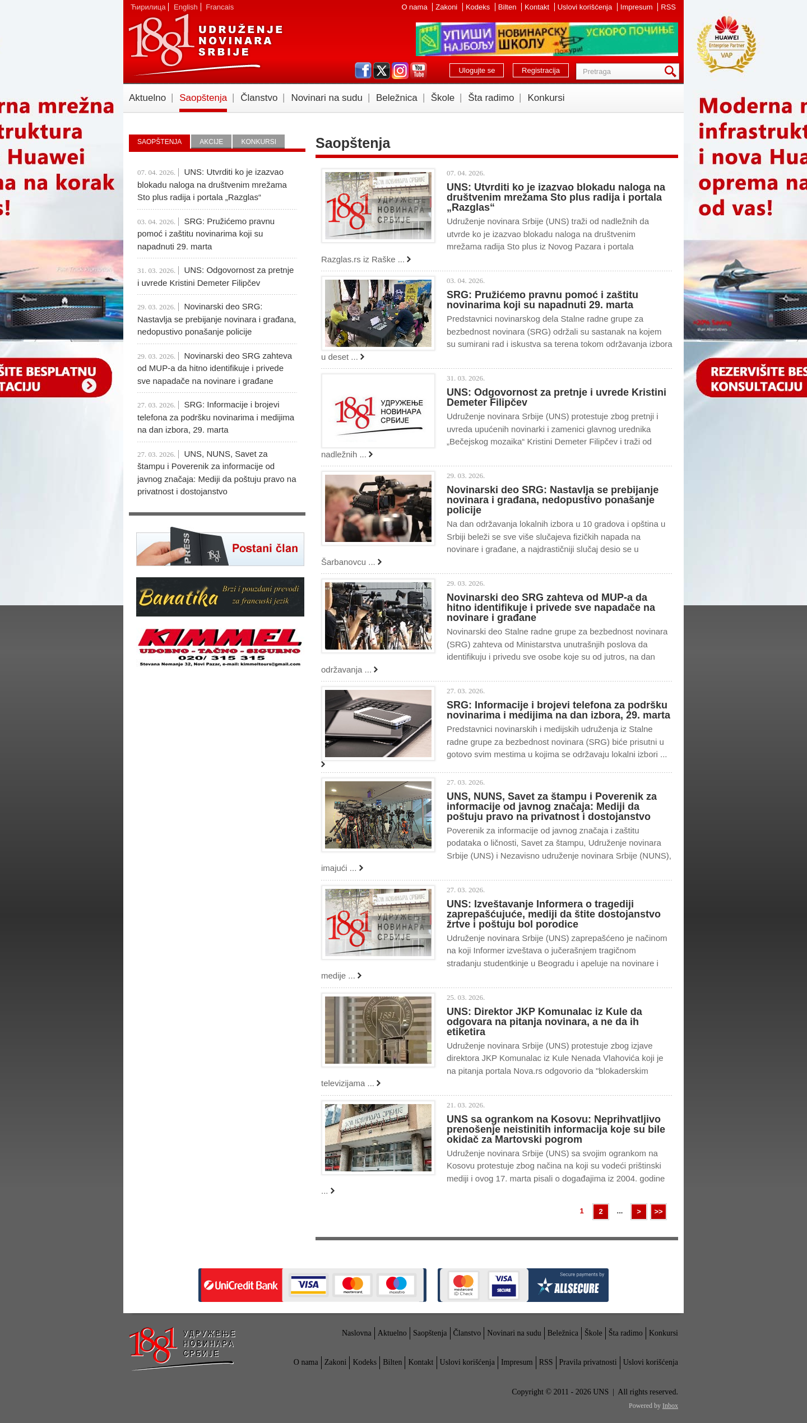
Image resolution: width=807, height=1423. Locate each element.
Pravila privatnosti (588, 1362)
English (186, 7)
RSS (668, 7)
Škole (443, 97)
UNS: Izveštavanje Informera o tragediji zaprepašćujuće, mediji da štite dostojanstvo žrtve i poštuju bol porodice (554, 914)
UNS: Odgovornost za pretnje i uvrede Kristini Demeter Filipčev (556, 397)
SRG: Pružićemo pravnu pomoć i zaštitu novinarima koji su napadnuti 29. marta (542, 299)
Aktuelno (147, 97)
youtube (418, 70)
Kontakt (538, 7)
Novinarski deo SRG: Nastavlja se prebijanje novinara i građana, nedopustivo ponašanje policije (552, 500)
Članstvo (258, 97)
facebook (363, 70)
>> (658, 1211)
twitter (381, 70)
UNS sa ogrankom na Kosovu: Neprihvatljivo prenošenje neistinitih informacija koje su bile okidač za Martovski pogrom (556, 1129)
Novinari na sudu (327, 97)
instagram (400, 70)
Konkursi (545, 97)
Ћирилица (148, 7)
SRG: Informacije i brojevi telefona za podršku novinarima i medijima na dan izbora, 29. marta (558, 710)
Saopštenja (203, 97)
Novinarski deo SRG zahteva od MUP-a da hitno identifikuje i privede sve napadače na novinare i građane (551, 607)
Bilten (508, 7)
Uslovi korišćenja (586, 7)
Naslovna (357, 1333)
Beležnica (397, 97)
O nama (415, 7)
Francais (220, 7)
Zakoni (447, 7)
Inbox (670, 1406)
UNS (205, 44)
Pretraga (672, 71)
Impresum (637, 7)
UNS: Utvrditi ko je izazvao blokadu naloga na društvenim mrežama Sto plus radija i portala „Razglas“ (556, 197)
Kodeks (479, 7)
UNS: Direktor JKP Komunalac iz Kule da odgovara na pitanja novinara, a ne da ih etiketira (544, 1021)
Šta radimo (491, 97)
